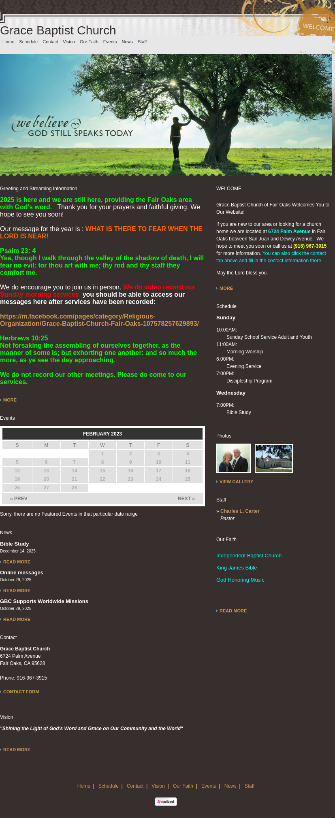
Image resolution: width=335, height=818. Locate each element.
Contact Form (21, 691)
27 (46, 488)
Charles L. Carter (240, 511)
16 (130, 471)
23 (130, 479)
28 (74, 488)
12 (17, 471)
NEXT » (186, 498)
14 (74, 471)
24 (158, 479)
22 (102, 479)
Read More (16, 561)
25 (187, 479)
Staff (142, 41)
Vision (69, 41)
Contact (50, 41)
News (127, 41)
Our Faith (89, 41)
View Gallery (236, 481)
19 (17, 479)
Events (110, 41)
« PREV (19, 498)
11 (187, 462)
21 (74, 479)
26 (17, 488)
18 (187, 471)
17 (158, 471)
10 (158, 462)
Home (8, 41)
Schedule (28, 41)
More (10, 399)
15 (102, 471)
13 (46, 471)
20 (46, 479)
